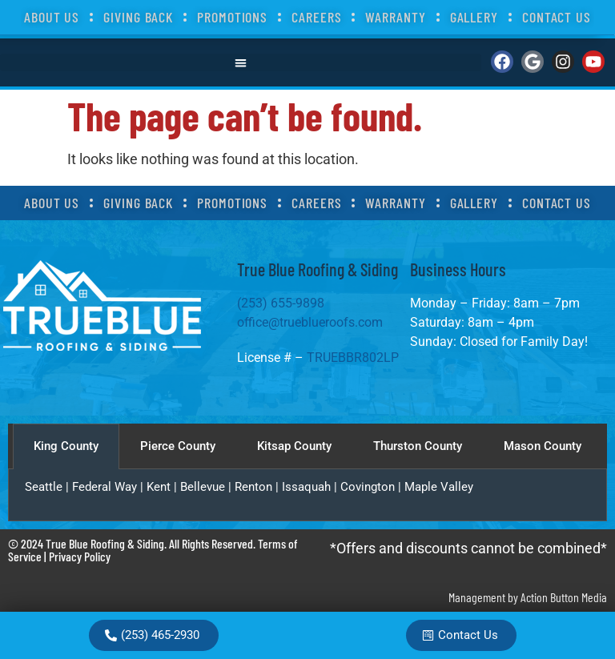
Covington (367, 487)
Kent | (163, 487)
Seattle (43, 487)
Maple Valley (438, 487)
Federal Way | (109, 487)
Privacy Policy (80, 556)
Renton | (258, 487)
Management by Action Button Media (527, 597)
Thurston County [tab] (417, 446)
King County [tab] (66, 446)
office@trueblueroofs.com (310, 322)
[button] (240, 63)
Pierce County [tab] (177, 446)
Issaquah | (311, 487)
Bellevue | (207, 487)
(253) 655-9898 (282, 303)
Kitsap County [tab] (294, 446)
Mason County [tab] (542, 446)
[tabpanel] (307, 495)
